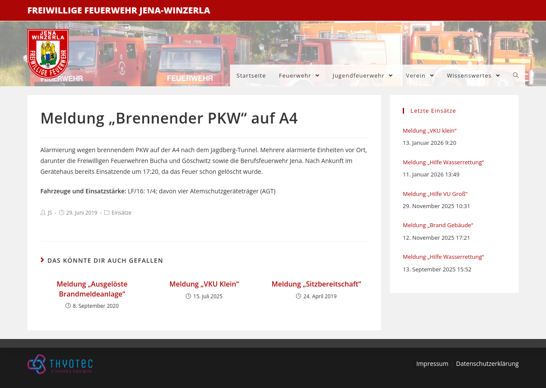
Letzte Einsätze (433, 110)
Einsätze (122, 212)
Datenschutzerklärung (487, 363)
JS (50, 212)
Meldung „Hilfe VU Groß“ (435, 194)
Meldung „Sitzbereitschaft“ (316, 284)
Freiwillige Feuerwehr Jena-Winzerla (118, 10)
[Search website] (516, 75)
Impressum (432, 363)
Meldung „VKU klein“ (430, 130)
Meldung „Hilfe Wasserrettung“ (443, 162)
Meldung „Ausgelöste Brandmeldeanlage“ (91, 288)
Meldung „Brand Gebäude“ (438, 225)
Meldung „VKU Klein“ (204, 284)
